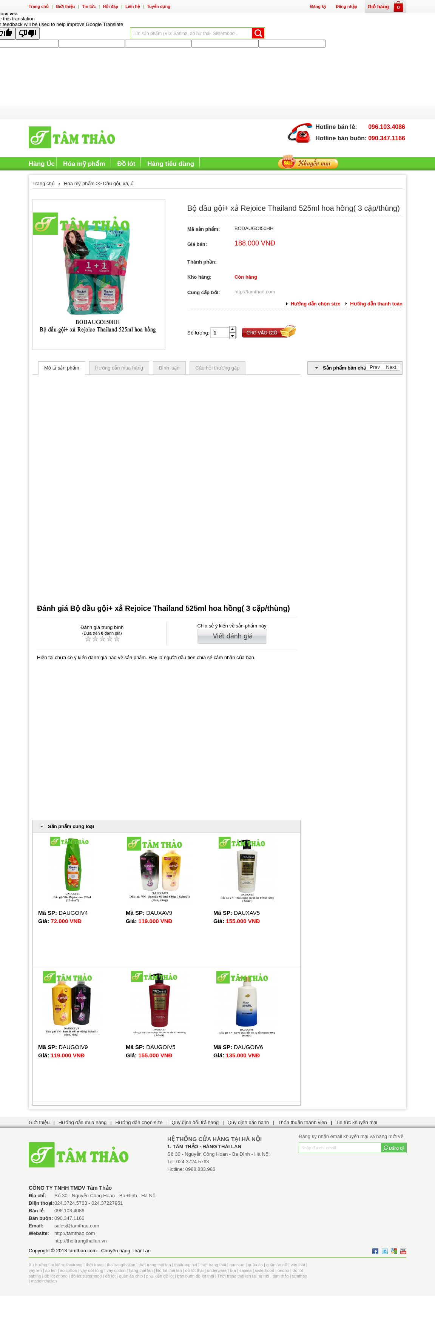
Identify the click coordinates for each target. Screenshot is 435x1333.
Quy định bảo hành (248, 1122)
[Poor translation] (27, 33)
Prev (375, 367)
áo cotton (68, 1270)
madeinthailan (44, 1281)
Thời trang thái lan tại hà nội (243, 1276)
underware (217, 1270)
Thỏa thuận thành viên (302, 1122)
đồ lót (110, 1276)
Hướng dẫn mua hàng (119, 368)
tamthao (299, 1276)
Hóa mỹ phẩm (79, 183)
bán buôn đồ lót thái (195, 1276)
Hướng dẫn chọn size (139, 1122)
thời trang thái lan (155, 1264)
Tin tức (89, 6)
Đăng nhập (346, 6)
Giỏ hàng (386, 7)
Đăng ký (318, 6)
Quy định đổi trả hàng (195, 1122)
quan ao (237, 1264)
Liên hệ (132, 6)
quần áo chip (131, 1276)
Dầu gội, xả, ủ (118, 183)
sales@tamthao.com (76, 1226)
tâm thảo (281, 1276)
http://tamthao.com (254, 292)
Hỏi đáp (110, 6)
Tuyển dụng (158, 6)
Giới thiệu (65, 6)
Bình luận (169, 368)
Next (391, 367)
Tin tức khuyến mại (356, 1122)
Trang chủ (39, 6)
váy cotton (115, 1270)
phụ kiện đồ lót (160, 1276)
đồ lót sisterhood (86, 1276)
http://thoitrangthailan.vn (80, 1241)
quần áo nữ (276, 1264)
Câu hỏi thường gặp (218, 368)
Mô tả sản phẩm (61, 368)
